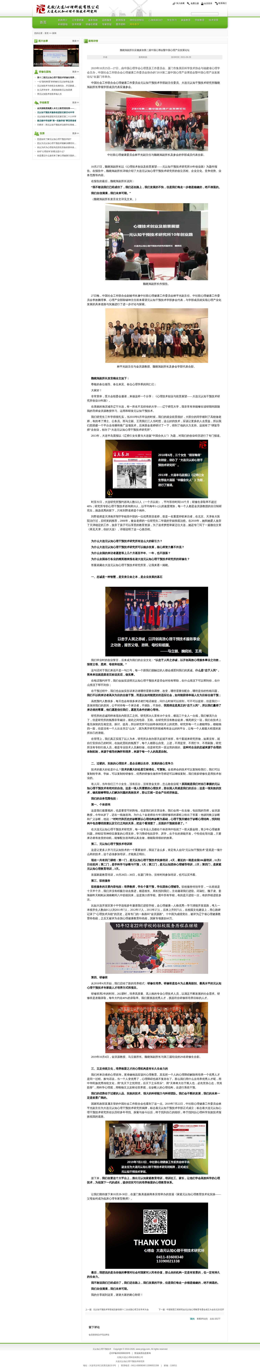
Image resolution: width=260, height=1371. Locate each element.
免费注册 (195, 3)
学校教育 (200, 20)
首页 (43, 22)
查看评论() (202, 1319)
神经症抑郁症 (137, 20)
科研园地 (63, 24)
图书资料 (121, 24)
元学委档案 (78, 20)
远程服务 (107, 20)
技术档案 (77, 24)
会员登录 (208, 3)
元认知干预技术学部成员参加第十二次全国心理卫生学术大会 (121, 1309)
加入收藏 (180, 3)
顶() (192, 1319)
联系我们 (222, 3)
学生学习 (172, 20)
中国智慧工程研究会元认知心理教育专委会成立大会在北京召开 (195, 1309)
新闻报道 (121, 20)
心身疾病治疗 (155, 20)
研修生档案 (92, 24)
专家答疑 (107, 24)
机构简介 (63, 20)
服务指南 (93, 20)
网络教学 (134, 24)
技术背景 (213, 20)
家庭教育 (186, 20)
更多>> (75, 41)
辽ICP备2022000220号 (119, 1353)
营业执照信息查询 (142, 1353)
